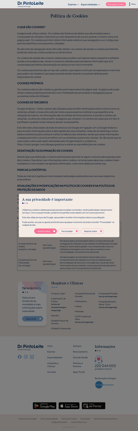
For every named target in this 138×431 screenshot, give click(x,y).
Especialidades (89, 4)
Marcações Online (116, 4)
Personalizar (70, 231)
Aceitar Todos (46, 231)
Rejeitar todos (93, 231)
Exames (72, 4)
